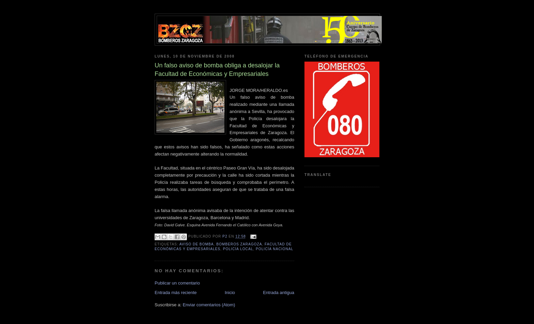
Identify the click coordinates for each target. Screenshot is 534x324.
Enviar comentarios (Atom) (209, 304)
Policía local (238, 249)
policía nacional (274, 249)
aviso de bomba (196, 244)
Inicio (230, 292)
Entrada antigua (278, 292)
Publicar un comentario (177, 283)
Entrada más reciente (176, 292)
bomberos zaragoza (239, 244)
